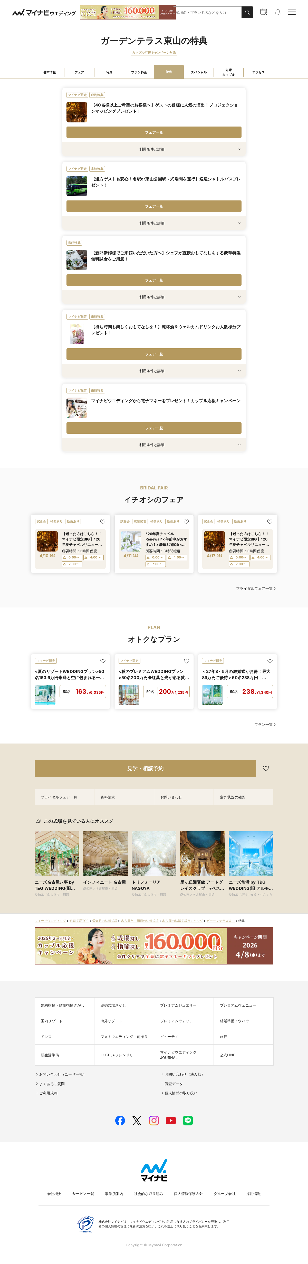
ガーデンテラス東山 (221, 921)
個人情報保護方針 (188, 1193)
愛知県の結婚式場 (104, 921)
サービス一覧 (83, 1193)
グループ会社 (225, 1193)
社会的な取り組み (148, 1193)
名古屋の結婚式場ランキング (182, 921)
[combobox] (207, 12)
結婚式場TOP (79, 921)
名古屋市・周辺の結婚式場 (140, 921)
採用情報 (253, 1193)
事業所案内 (114, 1193)
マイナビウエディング (50, 921)
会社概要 (54, 1193)
